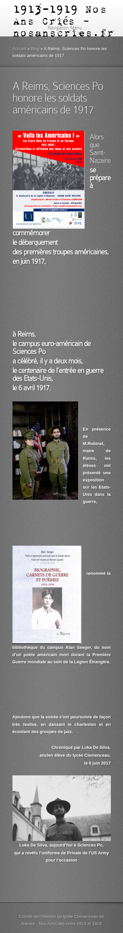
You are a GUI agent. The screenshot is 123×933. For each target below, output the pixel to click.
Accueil (19, 48)
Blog (35, 48)
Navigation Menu (60, 27)
